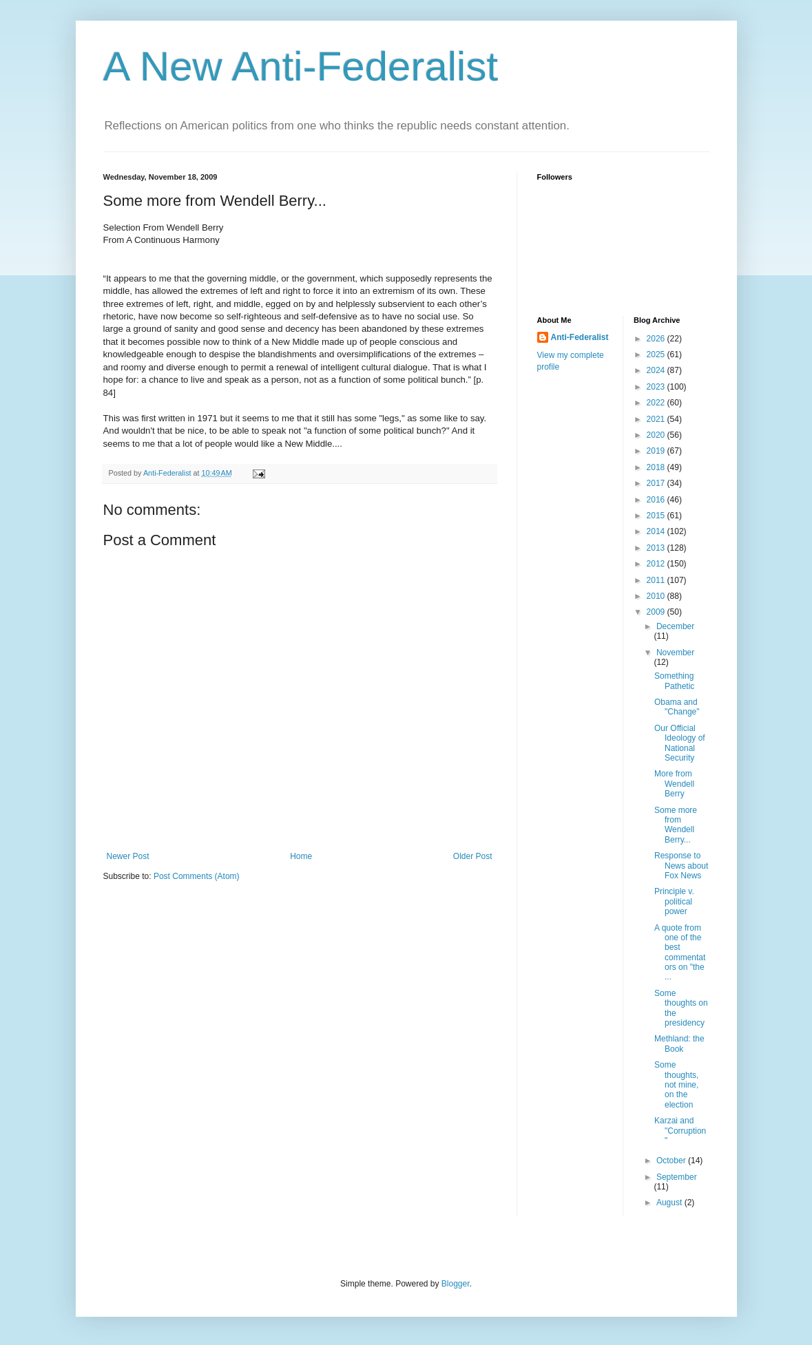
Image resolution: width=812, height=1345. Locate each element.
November (675, 652)
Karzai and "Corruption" (680, 1130)
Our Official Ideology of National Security (679, 743)
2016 (657, 500)
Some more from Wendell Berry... (675, 825)
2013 (657, 548)
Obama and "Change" (677, 707)
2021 (657, 419)
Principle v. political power (674, 901)
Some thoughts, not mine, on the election (676, 1085)
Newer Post (128, 856)
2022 (657, 402)
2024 (657, 370)
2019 (657, 451)
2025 (657, 354)
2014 (657, 531)
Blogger (455, 1284)
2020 (657, 435)
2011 (657, 580)
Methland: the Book (679, 1043)
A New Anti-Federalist (301, 66)
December (675, 626)
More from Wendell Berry (674, 783)
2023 (657, 387)
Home (301, 856)
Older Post (472, 856)
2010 (657, 596)
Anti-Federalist (580, 337)
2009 (657, 612)
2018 (657, 467)
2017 (657, 483)
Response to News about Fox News (681, 865)
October (672, 1160)
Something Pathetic (674, 680)
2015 (657, 515)
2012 (657, 564)
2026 (657, 338)
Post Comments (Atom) (197, 876)
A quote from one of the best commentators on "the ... (679, 952)
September (676, 1177)
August (670, 1202)
